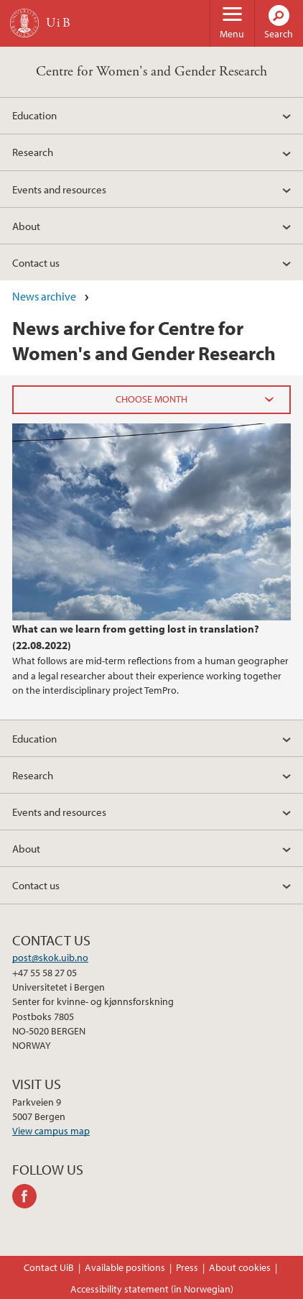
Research (32, 151)
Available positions (125, 1267)
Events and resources (59, 189)
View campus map (51, 1130)
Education (34, 115)
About (26, 226)
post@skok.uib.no (50, 957)
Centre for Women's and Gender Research (151, 72)
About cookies (240, 1267)
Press (187, 1267)
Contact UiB (49, 1267)
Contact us (36, 262)
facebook (27, 1196)
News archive (44, 296)
